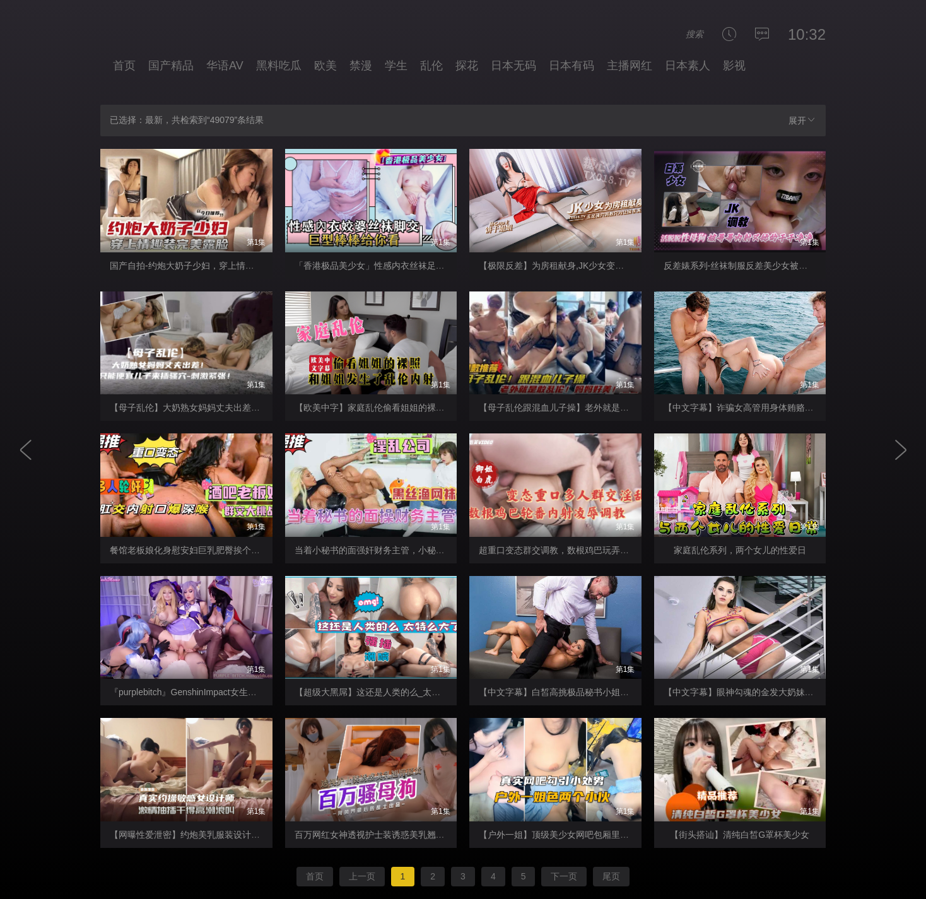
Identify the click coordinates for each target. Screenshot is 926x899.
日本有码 (571, 65)
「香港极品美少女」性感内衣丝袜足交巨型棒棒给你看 (401, 266)
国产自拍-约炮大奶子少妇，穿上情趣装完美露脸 (204, 266)
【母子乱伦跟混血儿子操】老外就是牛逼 (558, 407)
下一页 (564, 876)
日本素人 (687, 65)
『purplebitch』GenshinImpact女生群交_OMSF (203, 692)
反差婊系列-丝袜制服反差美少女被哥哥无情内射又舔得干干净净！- (794, 266)
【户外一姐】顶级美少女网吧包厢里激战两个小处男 (580, 835)
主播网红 (629, 65)
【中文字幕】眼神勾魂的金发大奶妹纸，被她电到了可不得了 (783, 692)
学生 (396, 65)
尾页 (611, 876)
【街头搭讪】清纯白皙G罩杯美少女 (739, 835)
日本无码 (513, 65)
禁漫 (360, 65)
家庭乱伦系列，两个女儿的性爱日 (740, 550)
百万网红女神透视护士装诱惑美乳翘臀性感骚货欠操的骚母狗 (414, 835)
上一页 (362, 876)
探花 (466, 65)
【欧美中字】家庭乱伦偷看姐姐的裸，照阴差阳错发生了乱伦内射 (423, 407)
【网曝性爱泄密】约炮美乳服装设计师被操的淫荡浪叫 (216, 835)
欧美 (325, 65)
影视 (734, 65)
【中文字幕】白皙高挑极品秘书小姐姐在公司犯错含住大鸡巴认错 (607, 692)
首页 (124, 65)
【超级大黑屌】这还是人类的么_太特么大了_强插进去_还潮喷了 (421, 692)
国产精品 (171, 65)
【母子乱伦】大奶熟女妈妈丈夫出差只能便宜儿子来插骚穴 (224, 407)
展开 (802, 120)
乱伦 (431, 65)
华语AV (224, 65)
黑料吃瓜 (279, 65)
